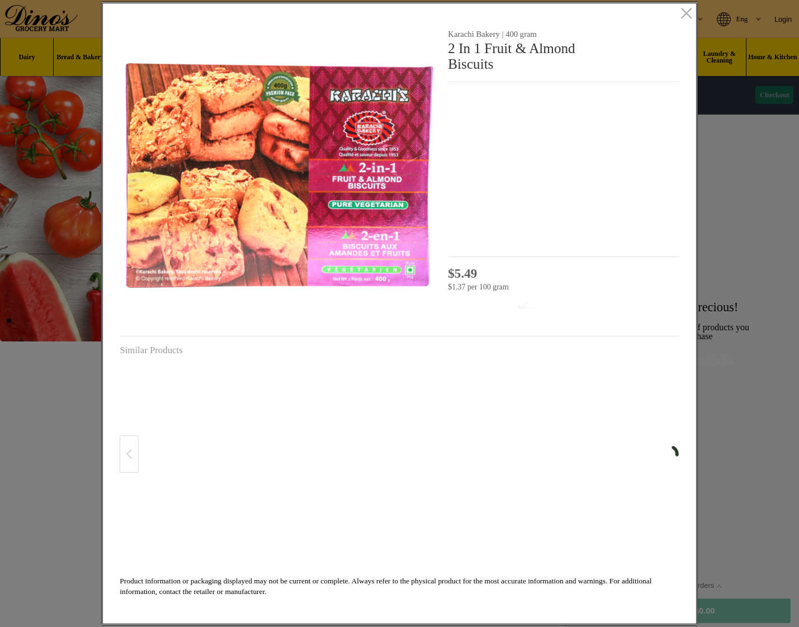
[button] (279, 175)
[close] (686, 14)
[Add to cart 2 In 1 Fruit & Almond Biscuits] (500, 307)
